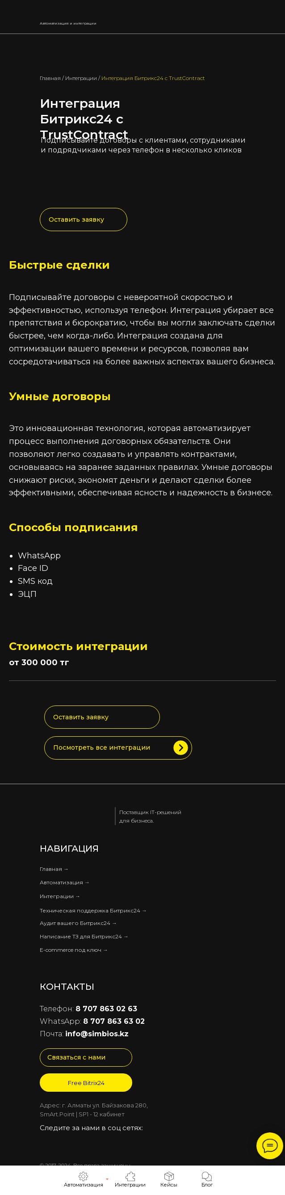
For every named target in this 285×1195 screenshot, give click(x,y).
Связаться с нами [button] (76, 1057)
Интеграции (81, 78)
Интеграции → (60, 896)
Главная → (54, 869)
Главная (50, 78)
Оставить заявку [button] (76, 219)
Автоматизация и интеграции (68, 23)
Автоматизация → (65, 882)
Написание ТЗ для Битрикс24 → (84, 936)
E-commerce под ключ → (74, 949)
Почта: (84, 1034)
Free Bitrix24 (86, 1082)
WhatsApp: (92, 1021)
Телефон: (88, 1009)
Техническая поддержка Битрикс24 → (93, 910)
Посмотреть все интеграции (101, 747)
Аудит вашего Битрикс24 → (78, 923)
